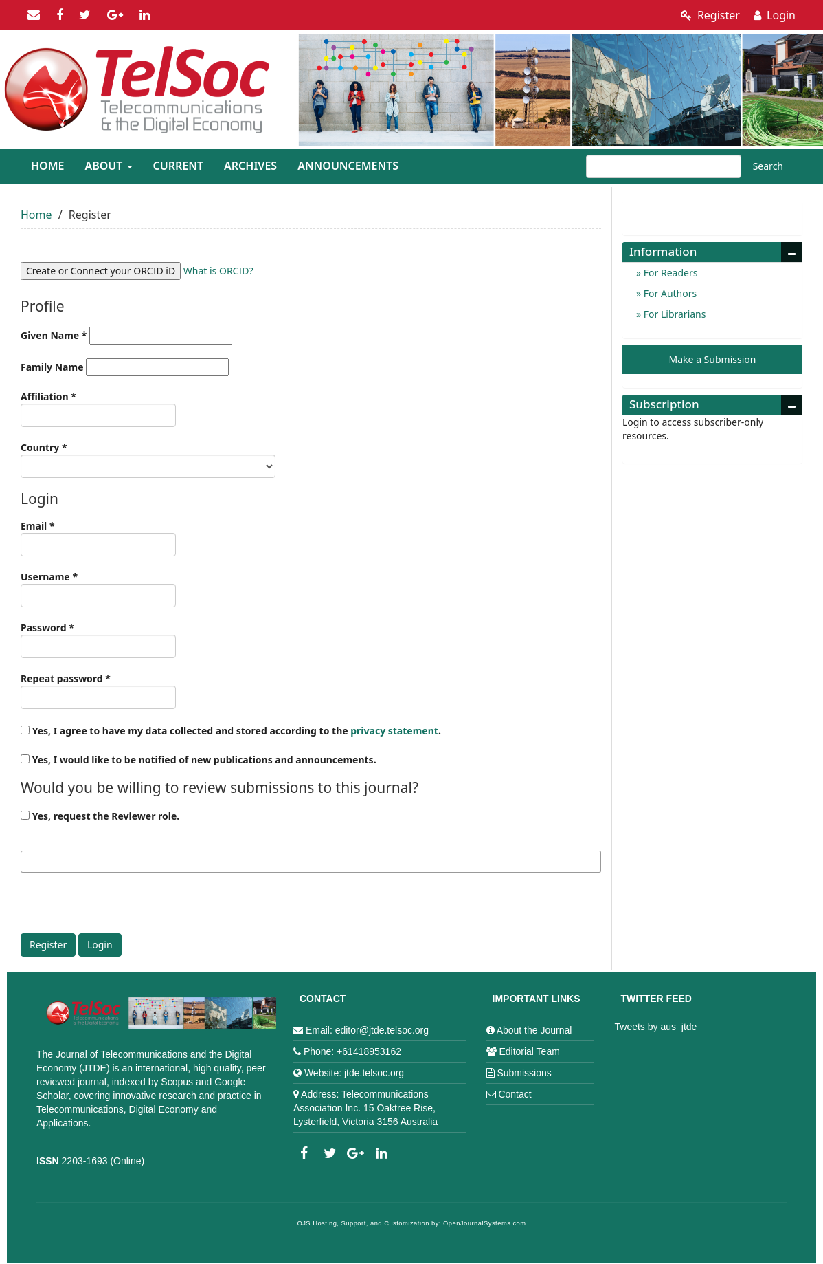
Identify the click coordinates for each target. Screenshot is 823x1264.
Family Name (125, 367)
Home (47, 165)
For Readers (669, 272)
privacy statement (394, 730)
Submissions (524, 1072)
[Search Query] (663, 166)
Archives (250, 165)
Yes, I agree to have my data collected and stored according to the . (231, 730)
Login (775, 15)
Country (148, 459)
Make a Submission (712, 359)
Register (710, 15)
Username (98, 588)
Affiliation (98, 408)
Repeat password (98, 690)
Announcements (347, 165)
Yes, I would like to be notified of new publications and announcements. (198, 759)
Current (178, 165)
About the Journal (534, 1030)
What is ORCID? (218, 270)
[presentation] (125, 906)
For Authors (669, 293)
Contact (514, 1094)
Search (768, 166)
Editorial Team (529, 1051)
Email (98, 537)
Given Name (126, 336)
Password (98, 639)
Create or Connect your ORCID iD (100, 270)
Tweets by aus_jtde (656, 1026)
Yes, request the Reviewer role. (100, 815)
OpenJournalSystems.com (484, 1223)
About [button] (108, 165)
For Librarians (673, 313)
